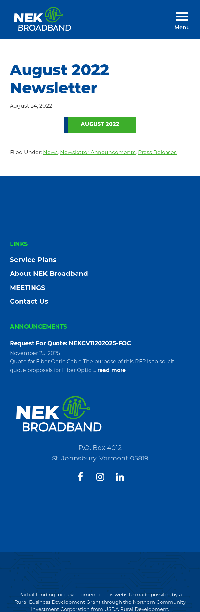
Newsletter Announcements (98, 152)
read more (111, 370)
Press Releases (157, 152)
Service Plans (33, 260)
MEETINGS (27, 288)
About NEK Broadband (49, 273)
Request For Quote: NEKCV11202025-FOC (70, 343)
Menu (182, 28)
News (50, 152)
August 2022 (100, 124)
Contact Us (29, 301)
